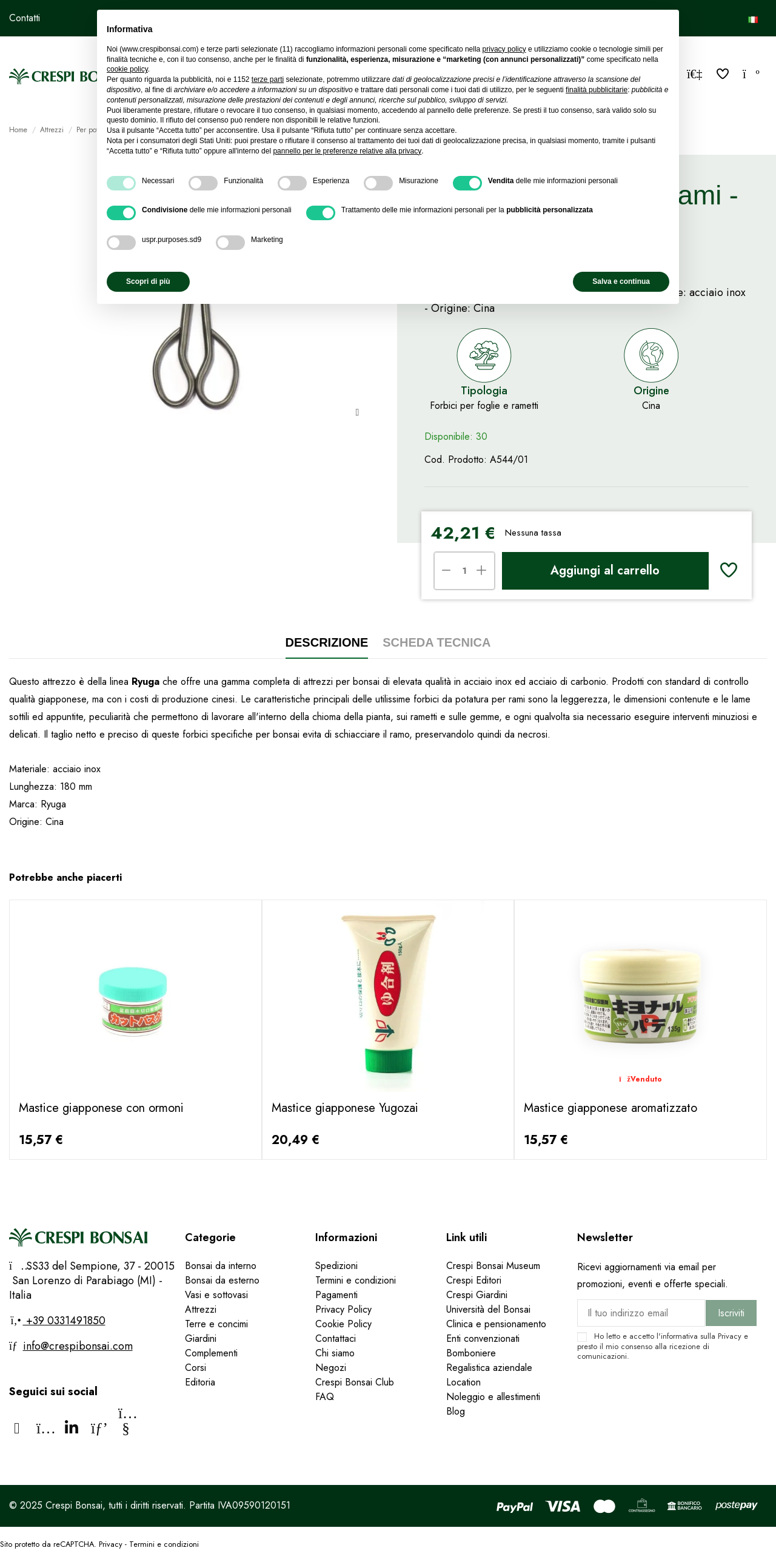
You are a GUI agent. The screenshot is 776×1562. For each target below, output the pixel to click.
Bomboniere (471, 1353)
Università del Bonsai (488, 1309)
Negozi (330, 1368)
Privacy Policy (343, 1309)
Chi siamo (335, 1353)
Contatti (24, 18)
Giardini (200, 1338)
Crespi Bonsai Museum (493, 1266)
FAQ (326, 1397)
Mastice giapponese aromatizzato (610, 1108)
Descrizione (327, 642)
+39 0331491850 (64, 1320)
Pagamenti (336, 1295)
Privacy (729, 1336)
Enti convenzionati (483, 1338)
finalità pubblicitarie (596, 90)
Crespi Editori (473, 1280)
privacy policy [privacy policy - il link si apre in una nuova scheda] (504, 49)
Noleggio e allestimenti (493, 1397)
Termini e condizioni (355, 1280)
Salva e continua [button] (621, 281)
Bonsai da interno (220, 1266)
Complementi (211, 1353)
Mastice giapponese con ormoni (101, 1108)
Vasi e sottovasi (216, 1295)
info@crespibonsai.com (78, 1346)
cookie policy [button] (127, 69)
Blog (455, 1411)
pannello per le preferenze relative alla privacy (347, 151)
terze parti (268, 79)
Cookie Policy (343, 1324)
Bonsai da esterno (222, 1280)
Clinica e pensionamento (496, 1324)
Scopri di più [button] (148, 281)
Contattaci (335, 1338)
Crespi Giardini (476, 1295)
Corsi (195, 1368)
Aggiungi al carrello (605, 570)
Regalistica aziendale (489, 1368)
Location (463, 1382)
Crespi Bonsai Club (354, 1382)
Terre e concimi (216, 1324)
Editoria (200, 1382)
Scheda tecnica (436, 642)
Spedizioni (336, 1266)
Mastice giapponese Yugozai (345, 1108)
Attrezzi (200, 1309)
